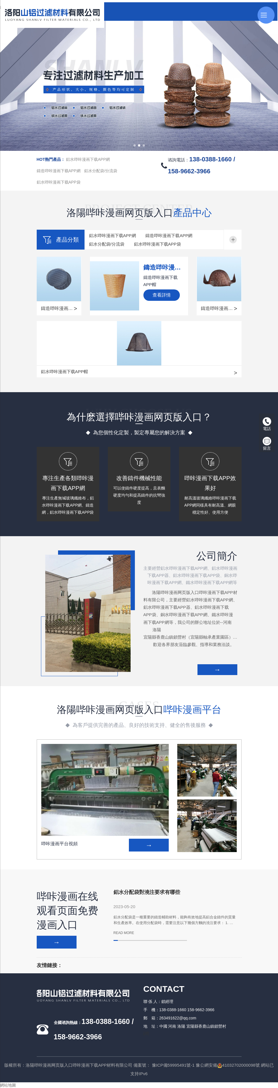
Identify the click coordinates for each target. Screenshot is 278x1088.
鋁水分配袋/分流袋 (100, 170)
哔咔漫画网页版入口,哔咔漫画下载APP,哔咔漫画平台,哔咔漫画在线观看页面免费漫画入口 (79, 7)
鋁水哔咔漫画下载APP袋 (59, 182)
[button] (134, 145)
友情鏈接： (49, 965)
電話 (267, 424)
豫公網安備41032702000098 (226, 1065)
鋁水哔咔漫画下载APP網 (88, 159)
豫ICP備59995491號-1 (173, 1065)
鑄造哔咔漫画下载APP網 (59, 170)
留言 (267, 444)
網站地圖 (8, 1085)
